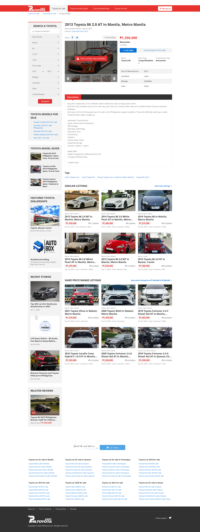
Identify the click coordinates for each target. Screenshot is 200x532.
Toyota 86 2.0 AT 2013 (80, 31)
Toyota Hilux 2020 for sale (75, 487)
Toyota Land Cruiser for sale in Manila (43, 476)
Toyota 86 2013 (142, 177)
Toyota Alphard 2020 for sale (76, 493)
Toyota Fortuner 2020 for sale (76, 496)
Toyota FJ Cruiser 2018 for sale (150, 473)
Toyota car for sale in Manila (41, 459)
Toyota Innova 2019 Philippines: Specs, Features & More (50, 183)
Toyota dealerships (101, 8)
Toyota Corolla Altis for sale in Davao (152, 496)
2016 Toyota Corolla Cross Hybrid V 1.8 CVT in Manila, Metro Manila (80, 355)
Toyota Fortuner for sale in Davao (151, 493)
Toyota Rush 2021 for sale (111, 490)
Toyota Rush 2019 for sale (38, 487)
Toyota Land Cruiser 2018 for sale (151, 476)
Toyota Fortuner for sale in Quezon (78, 467)
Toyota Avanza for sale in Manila (41, 470)
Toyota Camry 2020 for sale (75, 490)
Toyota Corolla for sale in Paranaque (115, 470)
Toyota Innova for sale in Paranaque (115, 467)
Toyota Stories (121, 8)
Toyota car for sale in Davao (151, 483)
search (45, 101)
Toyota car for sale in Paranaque (116, 459)
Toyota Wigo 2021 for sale (111, 493)
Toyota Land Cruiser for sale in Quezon (80, 476)
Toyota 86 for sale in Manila (39, 464)
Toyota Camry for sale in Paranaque (115, 473)
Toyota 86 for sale (49, 13)
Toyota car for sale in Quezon (78, 459)
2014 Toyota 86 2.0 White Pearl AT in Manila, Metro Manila (116, 218)
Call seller (128, 50)
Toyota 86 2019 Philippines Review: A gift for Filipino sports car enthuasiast (43, 418)
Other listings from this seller (155, 50)
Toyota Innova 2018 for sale (149, 467)
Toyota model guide (79, 8)
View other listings (163, 186)
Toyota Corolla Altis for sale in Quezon (79, 473)
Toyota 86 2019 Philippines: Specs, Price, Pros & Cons (51, 155)
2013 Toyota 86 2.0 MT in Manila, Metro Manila (78, 218)
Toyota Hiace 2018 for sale (148, 464)
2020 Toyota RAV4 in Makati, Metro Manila (117, 312)
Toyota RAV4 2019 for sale (38, 490)
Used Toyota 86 (88, 177)
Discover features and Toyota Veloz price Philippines (44, 374)
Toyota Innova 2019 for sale (39, 493)
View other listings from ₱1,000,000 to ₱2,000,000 (151, 280)
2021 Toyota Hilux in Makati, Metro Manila (81, 312)
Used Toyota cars (72, 177)
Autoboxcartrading (39, 259)
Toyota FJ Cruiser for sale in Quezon (78, 470)
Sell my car (165, 8)
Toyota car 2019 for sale (39, 483)
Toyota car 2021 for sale (112, 483)
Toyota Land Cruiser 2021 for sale (114, 499)
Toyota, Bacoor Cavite (41, 228)
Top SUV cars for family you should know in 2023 (43, 305)
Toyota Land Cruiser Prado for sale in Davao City (155, 499)
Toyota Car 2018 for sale (149, 459)
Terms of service (45, 509)
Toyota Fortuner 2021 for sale (113, 496)
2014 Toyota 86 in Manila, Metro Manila (152, 218)
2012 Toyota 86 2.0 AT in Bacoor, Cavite (151, 261)
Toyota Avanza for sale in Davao (151, 490)
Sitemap (73, 509)
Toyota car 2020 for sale (75, 483)
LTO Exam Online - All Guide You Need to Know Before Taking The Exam (43, 339)
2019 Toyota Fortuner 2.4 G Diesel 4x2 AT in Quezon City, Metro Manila (154, 355)
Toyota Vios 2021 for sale (111, 487)
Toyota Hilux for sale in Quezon (77, 464)
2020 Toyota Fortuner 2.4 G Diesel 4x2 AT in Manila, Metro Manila (116, 355)
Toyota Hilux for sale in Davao (150, 487)
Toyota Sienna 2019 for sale (39, 496)
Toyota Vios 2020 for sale (74, 499)
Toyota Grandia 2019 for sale (39, 499)
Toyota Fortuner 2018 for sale (150, 470)
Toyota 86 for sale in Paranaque (114, 464)
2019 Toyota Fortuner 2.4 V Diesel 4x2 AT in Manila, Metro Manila (153, 312)
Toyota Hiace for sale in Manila (40, 467)
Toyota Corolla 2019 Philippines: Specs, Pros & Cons (51, 168)
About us (31, 509)
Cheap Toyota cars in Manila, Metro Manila (115, 177)
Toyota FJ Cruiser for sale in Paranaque (116, 476)
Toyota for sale (58, 8)
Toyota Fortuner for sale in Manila (41, 473)
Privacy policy (60, 509)
